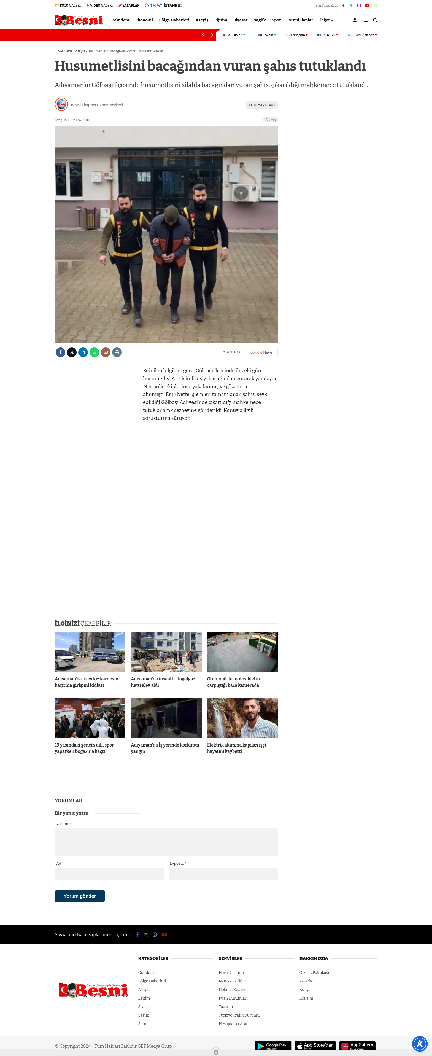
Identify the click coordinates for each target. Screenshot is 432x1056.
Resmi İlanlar (300, 20)
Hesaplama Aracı (234, 1024)
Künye (305, 989)
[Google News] (261, 352)
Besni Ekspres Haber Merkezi (97, 105)
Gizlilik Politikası (314, 972)
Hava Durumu (231, 972)
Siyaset (240, 20)
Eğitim (220, 20)
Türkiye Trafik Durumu (239, 1015)
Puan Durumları (233, 998)
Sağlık (260, 20)
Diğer (324, 20)
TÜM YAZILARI (262, 105)
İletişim (306, 998)
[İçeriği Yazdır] (117, 352)
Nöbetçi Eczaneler (235, 989)
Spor (276, 20)
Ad (60, 863)
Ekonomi (144, 20)
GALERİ (68, 5)
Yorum (63, 824)
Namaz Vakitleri (233, 981)
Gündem (120, 20)
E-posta (178, 863)
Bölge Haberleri (174, 20)
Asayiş (202, 20)
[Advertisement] (27, 128)
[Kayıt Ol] (355, 20)
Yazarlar (226, 1006)
